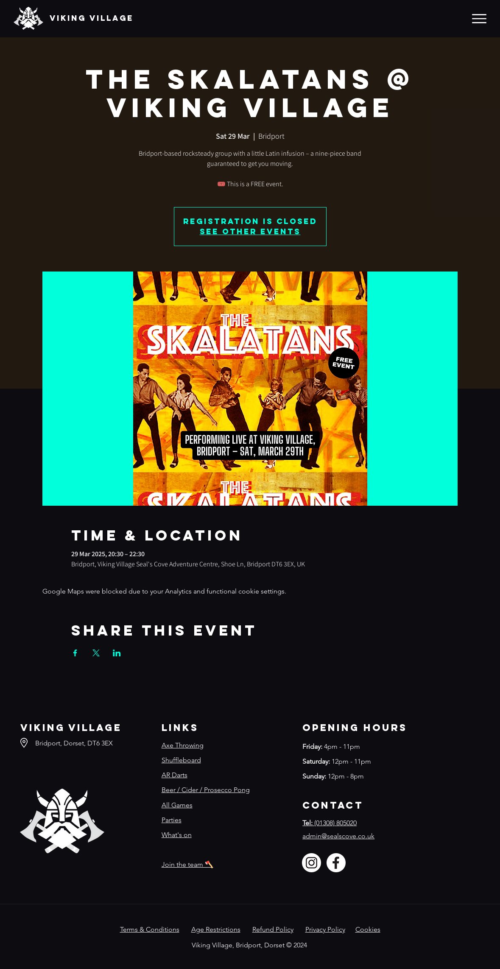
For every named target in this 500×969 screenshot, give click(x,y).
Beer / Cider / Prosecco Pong (206, 790)
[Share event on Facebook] (75, 653)
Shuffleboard (181, 760)
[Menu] (479, 18)
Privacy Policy (325, 929)
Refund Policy (272, 929)
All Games (177, 805)
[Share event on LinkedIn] (117, 653)
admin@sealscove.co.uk (338, 836)
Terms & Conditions (149, 929)
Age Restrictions (215, 929)
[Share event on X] (96, 653)
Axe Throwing (183, 745)
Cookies (367, 929)
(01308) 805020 (329, 823)
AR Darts (174, 775)
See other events (250, 231)
